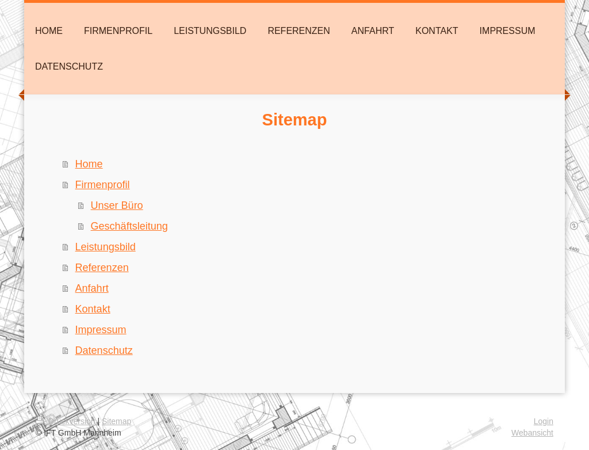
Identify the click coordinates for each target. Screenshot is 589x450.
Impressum (101, 329)
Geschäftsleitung (129, 226)
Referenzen (102, 267)
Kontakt (92, 309)
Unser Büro (117, 205)
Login (543, 421)
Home (89, 164)
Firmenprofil (102, 184)
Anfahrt (92, 288)
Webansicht (532, 432)
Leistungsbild (105, 247)
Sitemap (116, 421)
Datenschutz (104, 350)
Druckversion (66, 421)
